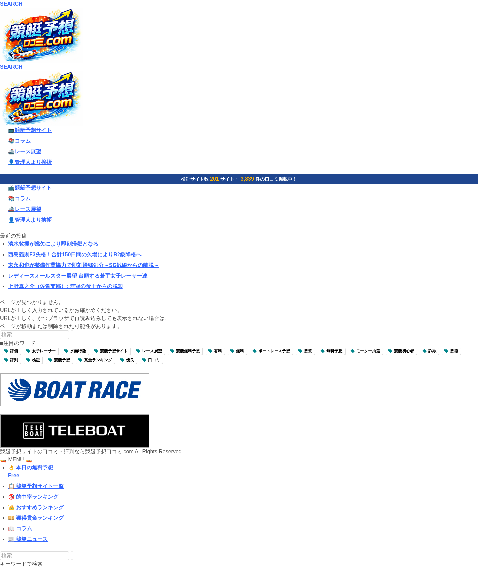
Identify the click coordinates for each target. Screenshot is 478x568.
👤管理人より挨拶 (30, 162)
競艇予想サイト (114, 351)
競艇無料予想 (188, 351)
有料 (218, 351)
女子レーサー (44, 351)
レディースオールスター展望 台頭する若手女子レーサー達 (77, 276)
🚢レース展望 (24, 151)
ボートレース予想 (274, 351)
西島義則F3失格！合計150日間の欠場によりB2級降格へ (74, 254)
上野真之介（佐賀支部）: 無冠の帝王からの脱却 (65, 286)
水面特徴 (78, 351)
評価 (14, 351)
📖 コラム (20, 528)
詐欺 (432, 351)
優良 (130, 360)
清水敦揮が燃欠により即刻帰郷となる (53, 244)
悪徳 (454, 351)
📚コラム (19, 141)
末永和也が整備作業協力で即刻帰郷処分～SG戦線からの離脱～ (83, 265)
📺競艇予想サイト (30, 130)
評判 (14, 360)
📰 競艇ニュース (28, 539)
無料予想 (334, 351)
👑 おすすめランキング (36, 507)
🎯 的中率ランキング (33, 497)
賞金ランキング (98, 360)
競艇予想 (62, 360)
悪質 (308, 351)
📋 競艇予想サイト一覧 (36, 486)
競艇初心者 (404, 351)
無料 (240, 351)
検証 (36, 360)
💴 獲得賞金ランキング (36, 518)
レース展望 (152, 351)
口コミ (154, 360)
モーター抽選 (368, 351)
